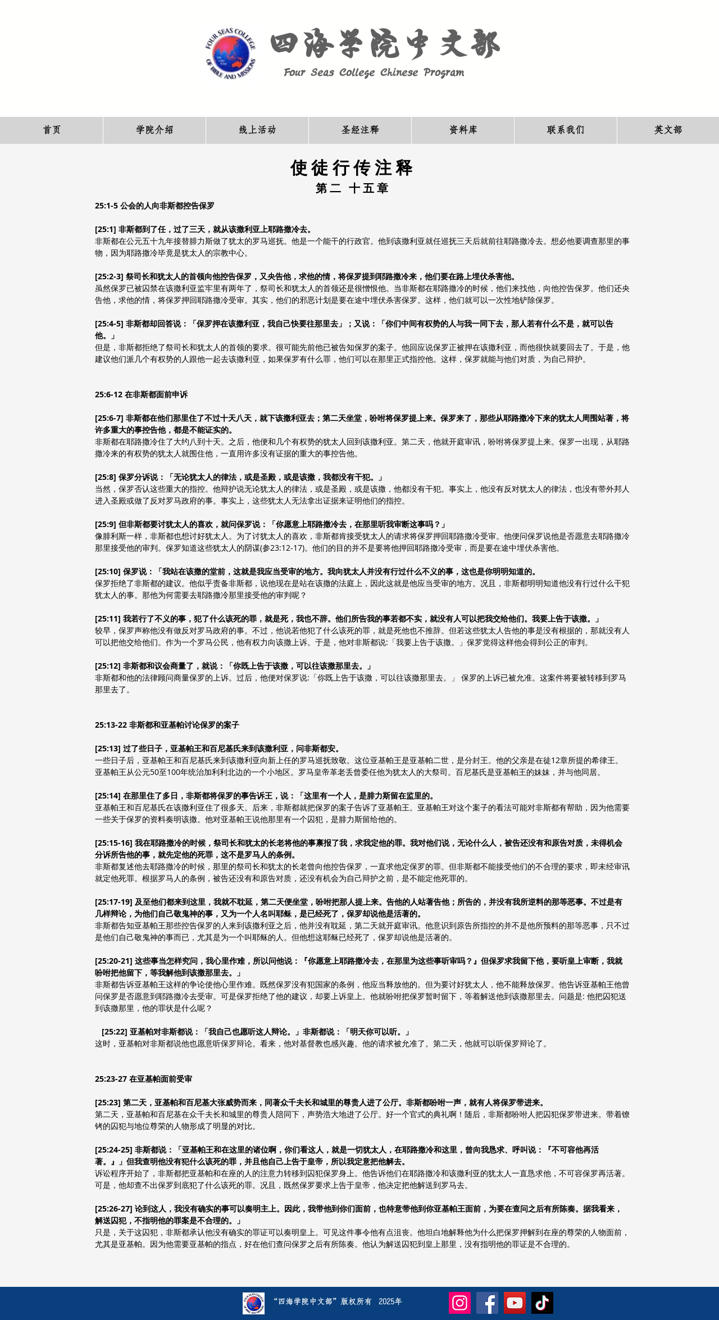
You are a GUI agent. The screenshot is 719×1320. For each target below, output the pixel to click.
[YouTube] (515, 1303)
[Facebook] (487, 1303)
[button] (154, 130)
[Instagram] (460, 1303)
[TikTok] (542, 1303)
